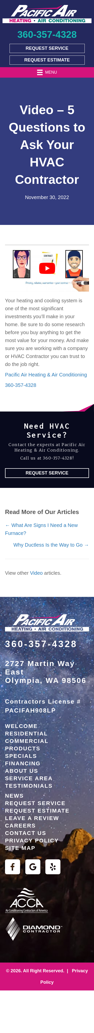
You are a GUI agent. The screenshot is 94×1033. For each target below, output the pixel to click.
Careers (20, 826)
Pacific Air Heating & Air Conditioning (46, 374)
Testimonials (29, 786)
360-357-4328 (20, 385)
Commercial (27, 741)
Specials (21, 756)
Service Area (29, 778)
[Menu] (47, 72)
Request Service (35, 803)
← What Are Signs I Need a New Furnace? (41, 529)
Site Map (20, 848)
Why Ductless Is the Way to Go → (51, 545)
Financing (23, 763)
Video (36, 573)
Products (22, 748)
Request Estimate (37, 811)
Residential (26, 733)
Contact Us (25, 833)
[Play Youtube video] (47, 268)
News (14, 796)
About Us (21, 771)
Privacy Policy (32, 840)
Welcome (21, 726)
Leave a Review (32, 818)
